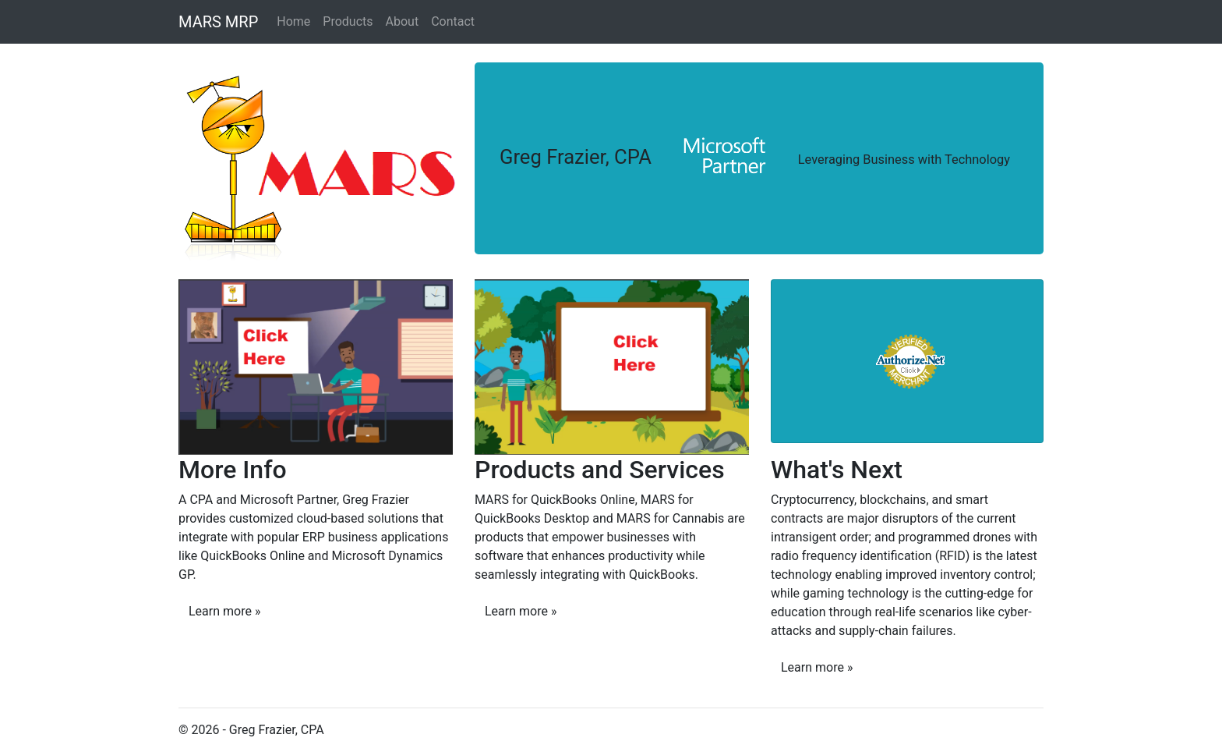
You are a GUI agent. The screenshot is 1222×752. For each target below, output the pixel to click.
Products (348, 21)
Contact (453, 21)
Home (293, 21)
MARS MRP (218, 21)
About (402, 21)
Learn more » (224, 611)
